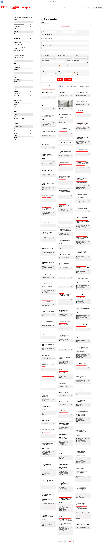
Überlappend (77, 72)
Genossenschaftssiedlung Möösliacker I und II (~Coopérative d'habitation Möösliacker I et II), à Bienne (82, 180)
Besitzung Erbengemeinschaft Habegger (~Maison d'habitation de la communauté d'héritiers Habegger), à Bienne (82, 349)
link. (55, 1)
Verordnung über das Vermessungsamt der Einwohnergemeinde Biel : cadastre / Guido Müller (64, 482)
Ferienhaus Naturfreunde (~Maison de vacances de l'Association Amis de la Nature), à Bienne (48, 156)
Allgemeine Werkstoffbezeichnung (72, 60)
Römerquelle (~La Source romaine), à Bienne (64, 218)
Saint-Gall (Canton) (22, 109)
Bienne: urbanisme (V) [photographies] (46, 396)
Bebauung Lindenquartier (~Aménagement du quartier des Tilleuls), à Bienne (48, 208)
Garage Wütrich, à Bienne (64, 346)
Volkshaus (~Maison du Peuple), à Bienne (48, 365)
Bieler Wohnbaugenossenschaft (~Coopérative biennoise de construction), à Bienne (65, 116)
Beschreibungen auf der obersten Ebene (50, 65)
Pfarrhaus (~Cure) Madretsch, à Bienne (48, 322)
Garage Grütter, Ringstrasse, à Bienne (48, 345)
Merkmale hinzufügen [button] (47, 34)
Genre (15, 114)
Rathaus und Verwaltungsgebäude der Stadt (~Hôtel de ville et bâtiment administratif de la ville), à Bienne (65, 295)
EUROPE (22, 98)
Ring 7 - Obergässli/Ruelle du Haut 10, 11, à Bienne (47, 300)
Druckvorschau (44, 85)
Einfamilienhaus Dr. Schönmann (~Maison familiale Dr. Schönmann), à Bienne (65, 323)
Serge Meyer (22, 82)
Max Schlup (22, 65)
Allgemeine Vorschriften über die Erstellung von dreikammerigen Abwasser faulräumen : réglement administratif (82, 413)
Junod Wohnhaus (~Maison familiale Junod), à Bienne (81, 364)
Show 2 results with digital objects (48, 89)
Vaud (22, 111)
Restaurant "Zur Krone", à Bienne (48, 311)
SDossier (22, 140)
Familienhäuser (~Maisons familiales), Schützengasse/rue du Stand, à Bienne (82, 196)
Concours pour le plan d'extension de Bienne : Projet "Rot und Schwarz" (82, 137)
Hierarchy (51, 85)
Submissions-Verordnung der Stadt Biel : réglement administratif (47, 482)
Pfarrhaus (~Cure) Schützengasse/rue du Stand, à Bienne (65, 205)
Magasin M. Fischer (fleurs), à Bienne (47, 93)
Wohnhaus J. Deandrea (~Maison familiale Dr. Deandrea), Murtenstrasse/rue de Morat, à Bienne (82, 251)
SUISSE (22, 92)
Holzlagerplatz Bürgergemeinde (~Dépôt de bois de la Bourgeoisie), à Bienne (82, 296)
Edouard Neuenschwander (22, 84)
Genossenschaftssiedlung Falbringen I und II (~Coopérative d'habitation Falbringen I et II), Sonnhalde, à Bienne (82, 163)
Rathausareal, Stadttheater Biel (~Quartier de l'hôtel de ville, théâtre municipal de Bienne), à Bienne (82, 310)
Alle (15, 33)
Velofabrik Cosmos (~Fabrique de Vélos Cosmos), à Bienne (48, 132)
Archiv (42, 40)
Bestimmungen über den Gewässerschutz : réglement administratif (64, 452)
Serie (22, 138)
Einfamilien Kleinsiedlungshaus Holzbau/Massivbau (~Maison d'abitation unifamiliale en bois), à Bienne (82, 280)
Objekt (22, 133)
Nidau (22, 105)
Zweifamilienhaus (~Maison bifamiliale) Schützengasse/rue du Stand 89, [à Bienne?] (82, 123)
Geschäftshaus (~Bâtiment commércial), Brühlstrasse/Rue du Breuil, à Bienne (82, 237)
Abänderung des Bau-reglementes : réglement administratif (46, 408)
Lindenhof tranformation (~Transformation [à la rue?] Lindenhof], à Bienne (64, 130)
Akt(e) (22, 131)
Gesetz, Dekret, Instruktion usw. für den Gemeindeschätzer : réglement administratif (48, 431)
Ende (59, 71)
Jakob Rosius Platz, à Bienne (64, 254)
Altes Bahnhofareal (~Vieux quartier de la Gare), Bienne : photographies (82, 376)
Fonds (22, 136)
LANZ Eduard (22, 36)
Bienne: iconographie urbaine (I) (48, 386)
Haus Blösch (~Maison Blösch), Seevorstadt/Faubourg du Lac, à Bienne (48, 248)
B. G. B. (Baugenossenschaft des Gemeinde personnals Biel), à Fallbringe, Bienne (65, 178)
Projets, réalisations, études (81, 101)
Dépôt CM (22, 121)
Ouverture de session (98, 7)
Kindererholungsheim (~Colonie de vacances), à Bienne (48, 196)
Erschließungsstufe (19, 126)
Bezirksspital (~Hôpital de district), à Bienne (81, 111)
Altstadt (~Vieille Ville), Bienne (65, 142)
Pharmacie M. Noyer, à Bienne (82, 92)
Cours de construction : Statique (82, 524)
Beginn (44, 71)
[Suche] (72, 7)
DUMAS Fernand (22, 53)
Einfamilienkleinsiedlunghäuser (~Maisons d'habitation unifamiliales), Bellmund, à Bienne (48, 285)
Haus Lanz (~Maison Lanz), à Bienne (82, 337)
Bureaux (22, 123)
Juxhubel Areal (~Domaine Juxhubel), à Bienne (47, 171)
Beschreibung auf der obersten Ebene (48, 45)
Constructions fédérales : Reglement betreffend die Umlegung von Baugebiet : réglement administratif (81, 489)
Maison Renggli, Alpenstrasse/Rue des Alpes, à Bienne (48, 262)
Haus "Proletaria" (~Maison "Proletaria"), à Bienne (47, 221)
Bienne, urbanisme (45, 420)
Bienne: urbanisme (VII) (63, 401)
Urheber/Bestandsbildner (20, 60)
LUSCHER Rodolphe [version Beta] (22, 47)
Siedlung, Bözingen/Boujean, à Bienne (65, 264)
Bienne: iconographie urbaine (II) (48, 376)
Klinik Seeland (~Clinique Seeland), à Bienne (64, 311)
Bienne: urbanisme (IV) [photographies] (80, 389)
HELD (22, 41)
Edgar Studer (22, 70)
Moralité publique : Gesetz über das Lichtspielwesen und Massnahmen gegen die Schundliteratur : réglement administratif (48, 464)
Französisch (22, 26)
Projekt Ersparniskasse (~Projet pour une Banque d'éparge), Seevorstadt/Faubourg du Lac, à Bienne (48, 117)
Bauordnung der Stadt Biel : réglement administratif (64, 424)
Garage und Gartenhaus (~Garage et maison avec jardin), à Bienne (48, 183)
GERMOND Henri (22, 51)
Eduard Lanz (22, 67)
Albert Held (22, 77)
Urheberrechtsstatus (45, 60)
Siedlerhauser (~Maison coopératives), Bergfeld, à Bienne (82, 267)
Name (15, 72)
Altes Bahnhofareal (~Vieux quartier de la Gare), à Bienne (82, 150)
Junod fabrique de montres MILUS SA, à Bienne (64, 336)
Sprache (16, 21)
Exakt (76, 74)
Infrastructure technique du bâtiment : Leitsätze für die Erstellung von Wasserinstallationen (64, 436)
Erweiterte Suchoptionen (65, 26)
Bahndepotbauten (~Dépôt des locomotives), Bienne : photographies (65, 371)
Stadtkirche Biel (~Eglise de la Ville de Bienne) (47, 104)
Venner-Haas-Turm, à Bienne (64, 274)
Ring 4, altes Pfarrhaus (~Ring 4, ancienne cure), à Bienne (82, 325)
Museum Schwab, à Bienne (81, 208)
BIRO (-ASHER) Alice (22, 58)
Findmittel (76, 55)
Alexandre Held (22, 80)
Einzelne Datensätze (22, 24)
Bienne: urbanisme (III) (63, 392)
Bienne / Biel (22, 96)
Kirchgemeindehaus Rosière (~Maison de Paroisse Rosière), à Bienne (65, 242)
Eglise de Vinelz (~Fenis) (46, 274)
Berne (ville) (22, 103)
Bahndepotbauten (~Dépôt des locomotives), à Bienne (48, 143)
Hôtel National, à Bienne (63, 92)
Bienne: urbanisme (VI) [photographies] (80, 401)
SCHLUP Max (22, 38)
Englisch (22, 28)
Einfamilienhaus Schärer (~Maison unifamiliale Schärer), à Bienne (65, 164)
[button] (88, 7)
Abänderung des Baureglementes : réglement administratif (65, 411)
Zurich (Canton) (22, 100)
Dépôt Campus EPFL (22, 119)
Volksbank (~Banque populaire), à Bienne (65, 152)
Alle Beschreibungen (65, 65)
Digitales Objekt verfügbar (63, 55)
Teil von (16, 31)
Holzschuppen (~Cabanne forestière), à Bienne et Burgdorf (65, 230)
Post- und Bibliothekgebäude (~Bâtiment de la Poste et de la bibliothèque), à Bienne (65, 357)
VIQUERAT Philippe (22, 45)
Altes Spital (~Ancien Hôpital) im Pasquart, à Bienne (48, 333)
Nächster (71, 541)
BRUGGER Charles (22, 55)
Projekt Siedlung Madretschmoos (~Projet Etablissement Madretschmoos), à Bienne (48, 233)
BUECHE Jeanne (22, 43)
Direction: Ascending (84, 86)
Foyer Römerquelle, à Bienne (47, 355)
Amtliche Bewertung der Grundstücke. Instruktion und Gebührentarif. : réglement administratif (64, 466)
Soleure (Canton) (22, 107)
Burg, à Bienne (62, 283)
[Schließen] (103, 2)
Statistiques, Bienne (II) (63, 383)
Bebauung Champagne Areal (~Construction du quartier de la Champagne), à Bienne (65, 191)
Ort (15, 87)
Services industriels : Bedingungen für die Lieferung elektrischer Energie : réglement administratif (48, 517)
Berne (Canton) (22, 94)
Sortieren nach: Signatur (72, 86)
